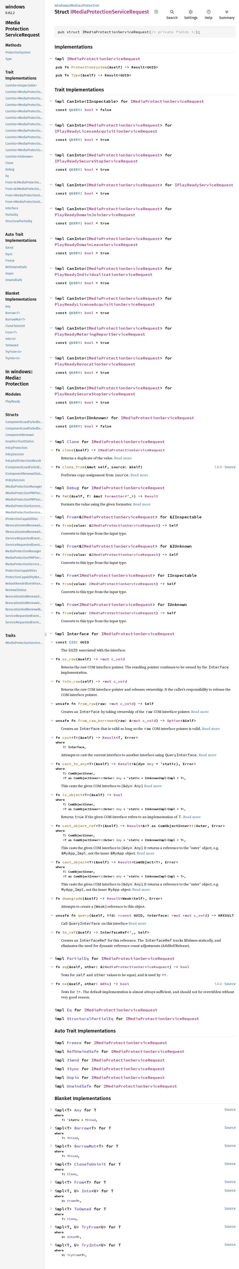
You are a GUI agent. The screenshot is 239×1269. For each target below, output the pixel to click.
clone (68, 450)
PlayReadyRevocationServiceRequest (95, 364)
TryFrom (90, 1227)
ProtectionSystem (89, 67)
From (72, 517)
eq (64, 967)
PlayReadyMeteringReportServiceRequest (100, 334)
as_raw (69, 659)
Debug (73, 487)
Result (151, 496)
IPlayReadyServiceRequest (204, 184)
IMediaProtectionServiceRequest (103, 58)
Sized (91, 1120)
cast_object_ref (79, 825)
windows (61, 5)
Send (74, 1060)
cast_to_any (74, 764)
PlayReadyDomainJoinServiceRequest (95, 214)
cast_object (74, 862)
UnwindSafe (79, 1086)
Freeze (74, 1042)
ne (64, 984)
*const (126, 915)
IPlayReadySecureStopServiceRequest (96, 161)
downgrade (72, 898)
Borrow (81, 1128)
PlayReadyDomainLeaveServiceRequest (96, 244)
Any (150, 764)
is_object (72, 795)
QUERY (74, 109)
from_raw (87, 703)
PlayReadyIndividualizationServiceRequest (104, 274)
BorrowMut (85, 1146)
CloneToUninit (90, 1164)
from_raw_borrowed (97, 720)
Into (86, 1190)
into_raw (71, 681)
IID (72, 642)
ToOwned (82, 1209)
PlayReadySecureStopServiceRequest (95, 393)
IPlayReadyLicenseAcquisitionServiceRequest (106, 131)
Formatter (115, 496)
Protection (90, 5)
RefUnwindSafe (83, 1051)
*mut (105, 659)
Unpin (73, 1077)
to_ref (69, 932)
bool (89, 109)
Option (173, 720)
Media (75, 5)
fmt (65, 496)
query (83, 915)
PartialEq (78, 958)
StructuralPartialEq (90, 1018)
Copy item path (156, 11)
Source (230, 467)
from (66, 525)
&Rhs (104, 984)
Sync (74, 1068)
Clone (73, 441)
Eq (69, 1009)
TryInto (90, 1245)
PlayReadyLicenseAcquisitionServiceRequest (105, 304)
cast (66, 737)
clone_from (73, 467)
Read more (123, 458)
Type (75, 75)
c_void (118, 659)
